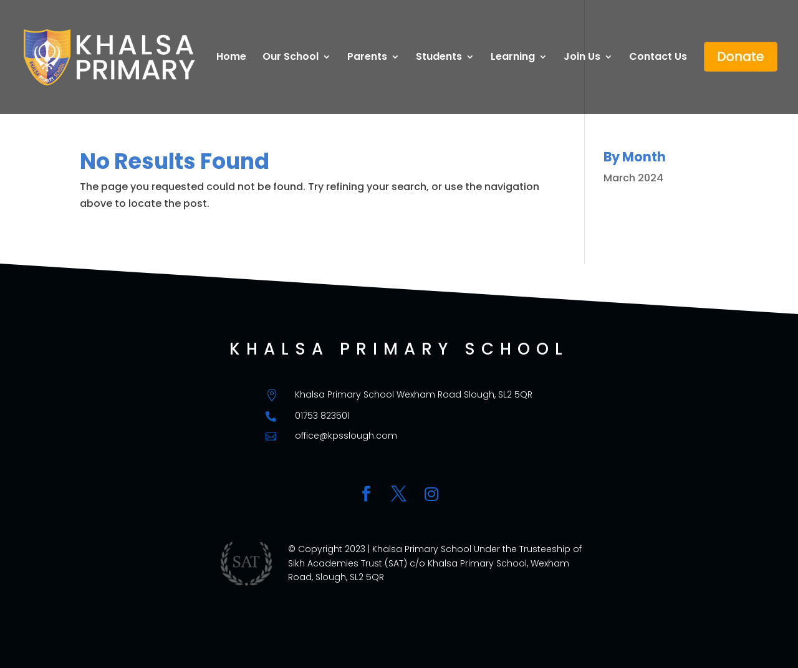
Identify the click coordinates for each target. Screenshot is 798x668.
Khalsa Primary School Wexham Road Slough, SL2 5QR (413, 394)
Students (439, 58)
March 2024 (633, 178)
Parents (367, 58)
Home (231, 58)
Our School (290, 58)
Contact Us (658, 58)
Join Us (582, 58)
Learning (513, 58)
